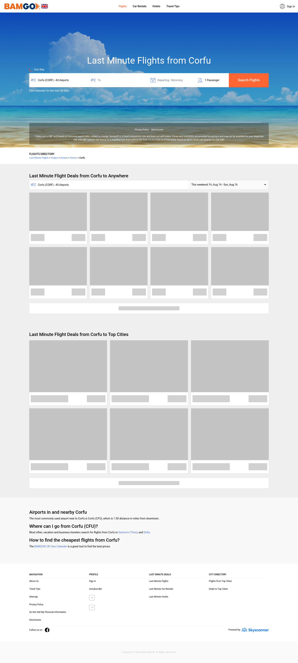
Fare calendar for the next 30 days (49, 90)
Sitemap (33, 596)
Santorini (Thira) (127, 532)
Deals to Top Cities (218, 589)
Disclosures (157, 129)
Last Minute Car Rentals (161, 589)
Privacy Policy (142, 129)
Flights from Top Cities (220, 581)
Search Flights (249, 80)
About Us (34, 581)
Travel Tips (172, 6)
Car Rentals (139, 6)
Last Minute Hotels (158, 596)
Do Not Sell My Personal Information (47, 612)
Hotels (156, 6)
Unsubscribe (95, 589)
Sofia (147, 532)
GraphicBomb (148, 652)
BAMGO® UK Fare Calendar (50, 546)
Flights (123, 6)
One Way (36, 69)
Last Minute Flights (158, 581)
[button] (229, 185)
